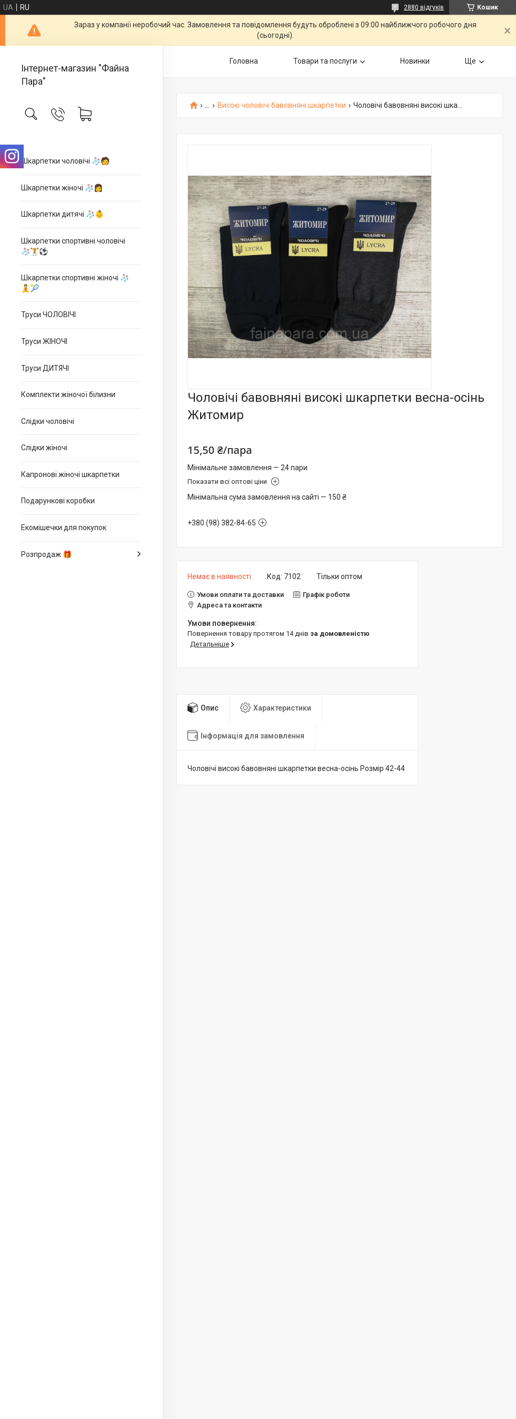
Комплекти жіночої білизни (68, 394)
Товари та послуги (325, 61)
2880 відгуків (424, 7)
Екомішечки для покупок (63, 527)
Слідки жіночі (44, 447)
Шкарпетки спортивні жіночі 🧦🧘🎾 (75, 282)
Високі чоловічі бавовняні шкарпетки (281, 105)
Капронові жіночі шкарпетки (70, 474)
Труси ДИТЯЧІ (45, 368)
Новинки (415, 61)
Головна (244, 61)
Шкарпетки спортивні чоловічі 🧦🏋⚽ (73, 246)
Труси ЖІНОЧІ (44, 341)
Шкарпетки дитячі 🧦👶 (62, 214)
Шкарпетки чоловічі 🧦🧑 (65, 161)
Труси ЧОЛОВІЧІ (48, 314)
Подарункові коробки (58, 500)
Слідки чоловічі (47, 421)
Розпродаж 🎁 (46, 554)
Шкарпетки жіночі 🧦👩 (62, 188)
